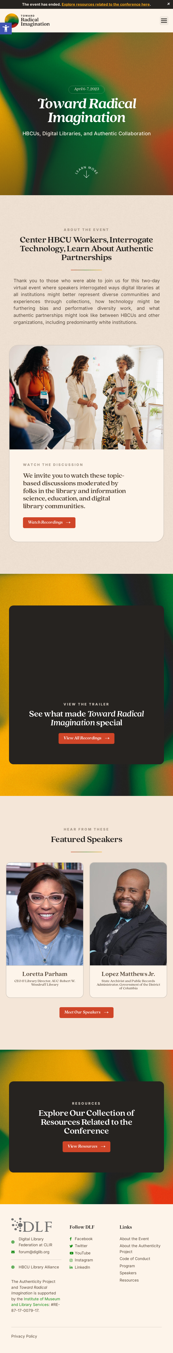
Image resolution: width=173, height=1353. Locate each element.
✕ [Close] (168, 4)
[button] (6, 28)
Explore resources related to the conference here (106, 4)
